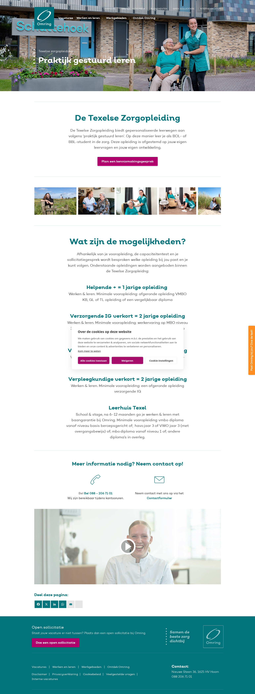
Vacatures (65, 18)
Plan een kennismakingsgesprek (128, 161)
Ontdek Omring (144, 18)
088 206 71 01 (182, 676)
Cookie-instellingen (161, 360)
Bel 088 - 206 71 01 (98, 493)
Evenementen (159, 8)
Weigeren (127, 360)
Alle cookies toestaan (93, 360)
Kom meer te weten (89, 351)
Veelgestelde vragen (120, 674)
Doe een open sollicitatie (55, 642)
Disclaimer (39, 674)
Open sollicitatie (183, 8)
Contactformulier (159, 498)
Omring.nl (109, 8)
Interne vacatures (211, 8)
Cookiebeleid (92, 674)
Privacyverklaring (65, 674)
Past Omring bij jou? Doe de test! (251, 350)
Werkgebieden (116, 18)
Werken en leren (88, 18)
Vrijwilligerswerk (133, 8)
